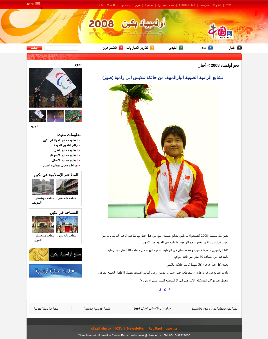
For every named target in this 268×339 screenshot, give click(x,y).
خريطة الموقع (101, 328)
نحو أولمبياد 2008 (225, 65)
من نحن (171, 328)
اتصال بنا (155, 328)
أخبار (202, 65)
